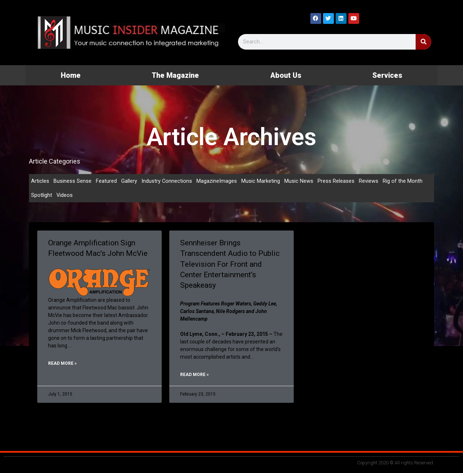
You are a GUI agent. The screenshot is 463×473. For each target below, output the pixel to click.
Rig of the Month (403, 181)
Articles (40, 181)
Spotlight (41, 195)
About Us (285, 75)
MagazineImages (217, 181)
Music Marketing (261, 181)
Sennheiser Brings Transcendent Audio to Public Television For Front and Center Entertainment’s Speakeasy (230, 264)
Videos (64, 195)
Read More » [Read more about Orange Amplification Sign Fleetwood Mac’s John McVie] (62, 364)
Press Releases (336, 181)
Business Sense (73, 181)
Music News (299, 181)
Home (71, 75)
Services (387, 75)
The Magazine (175, 75)
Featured (106, 181)
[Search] (423, 42)
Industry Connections (166, 181)
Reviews (369, 181)
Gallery (129, 181)
